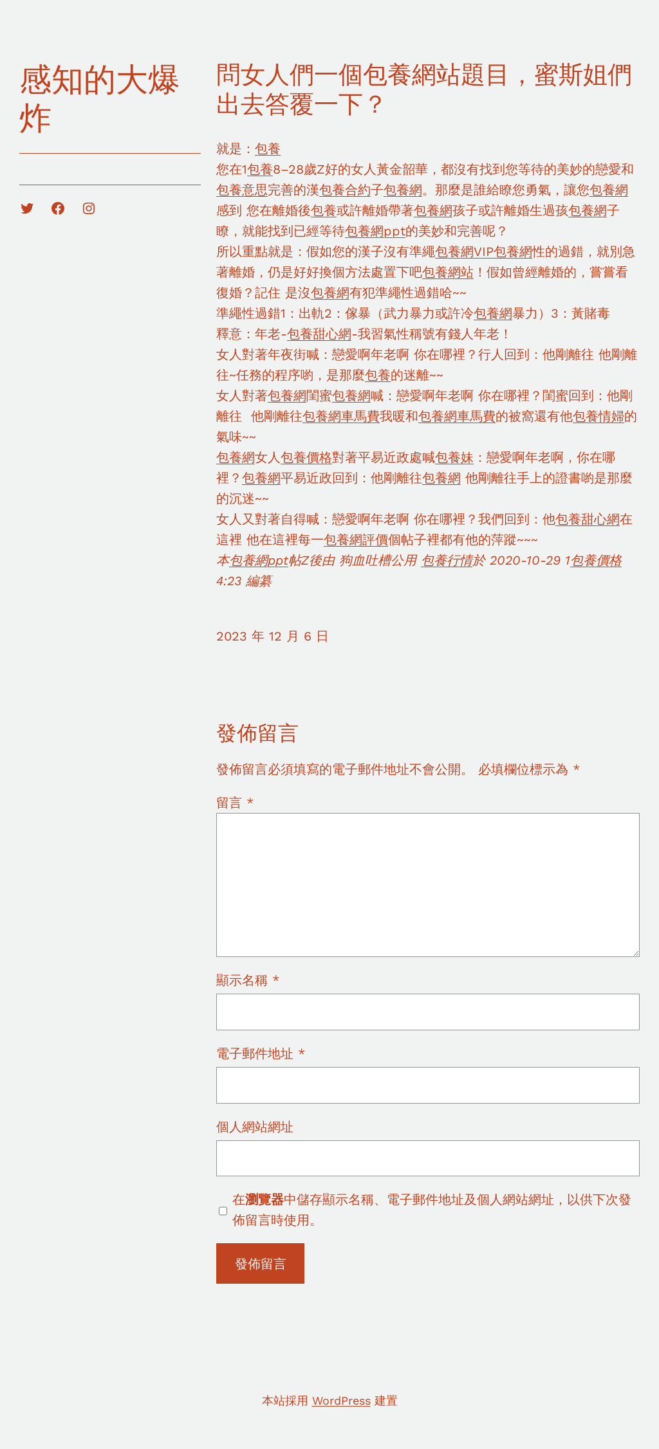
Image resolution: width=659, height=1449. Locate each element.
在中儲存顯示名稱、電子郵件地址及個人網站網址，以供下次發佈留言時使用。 (431, 1210)
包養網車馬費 (341, 416)
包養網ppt (375, 231)
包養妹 (454, 457)
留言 (235, 802)
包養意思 (242, 189)
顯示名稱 (247, 980)
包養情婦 (598, 416)
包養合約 (345, 189)
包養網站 (448, 272)
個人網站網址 (254, 1127)
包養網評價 (356, 539)
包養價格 (306, 457)
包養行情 (446, 560)
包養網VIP (464, 251)
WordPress (341, 1400)
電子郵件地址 (260, 1053)
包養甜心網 (319, 334)
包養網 (403, 189)
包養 (268, 148)
